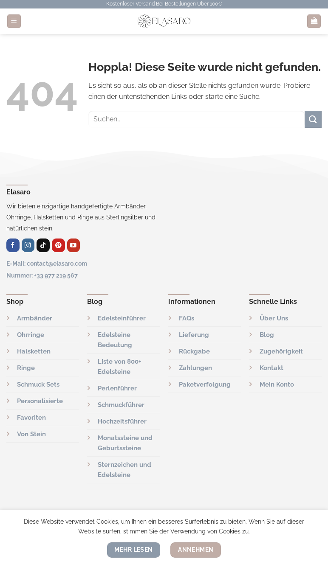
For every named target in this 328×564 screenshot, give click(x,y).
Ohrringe (30, 335)
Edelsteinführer (122, 318)
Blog (267, 335)
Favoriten (31, 417)
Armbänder (34, 318)
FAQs (186, 318)
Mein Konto (277, 384)
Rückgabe (194, 351)
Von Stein (31, 434)
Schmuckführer (121, 405)
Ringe (26, 368)
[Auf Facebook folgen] (13, 245)
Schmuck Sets (38, 384)
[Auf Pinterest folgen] (58, 245)
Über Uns (274, 318)
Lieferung (194, 335)
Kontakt (271, 368)
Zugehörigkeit (281, 351)
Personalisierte (40, 401)
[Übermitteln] (313, 119)
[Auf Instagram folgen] (28, 245)
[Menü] (14, 21)
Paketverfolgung (205, 384)
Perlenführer (117, 388)
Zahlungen (195, 368)
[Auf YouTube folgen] (73, 245)
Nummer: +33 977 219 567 (42, 275)
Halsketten (34, 351)
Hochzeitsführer (122, 421)
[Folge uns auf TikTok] (43, 245)
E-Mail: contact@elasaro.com (46, 263)
